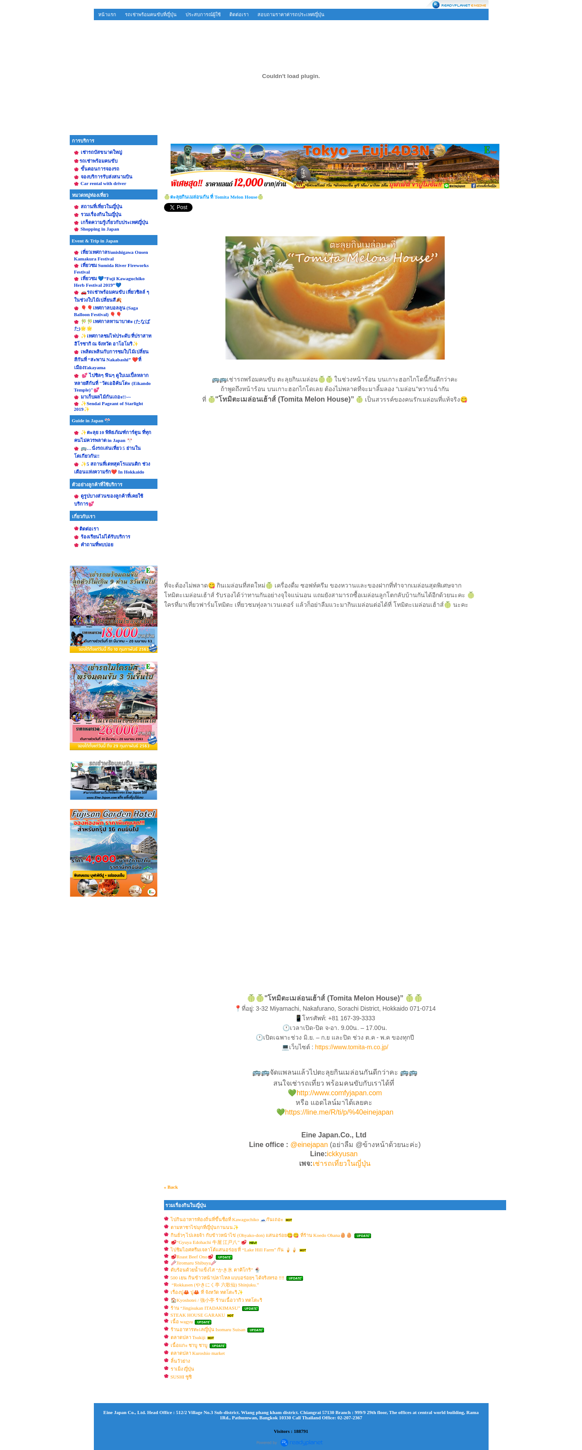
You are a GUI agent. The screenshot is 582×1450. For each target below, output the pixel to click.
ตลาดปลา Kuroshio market (198, 1353)
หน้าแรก (107, 14)
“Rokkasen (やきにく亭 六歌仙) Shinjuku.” (215, 1284)
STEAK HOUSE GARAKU (198, 1315)
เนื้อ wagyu (182, 1321)
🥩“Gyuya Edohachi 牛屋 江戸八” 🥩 (209, 1242)
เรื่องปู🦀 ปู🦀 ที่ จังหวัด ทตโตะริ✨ (207, 1292)
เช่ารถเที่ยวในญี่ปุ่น (342, 1163)
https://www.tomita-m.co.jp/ (351, 1047)
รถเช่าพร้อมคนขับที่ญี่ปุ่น (151, 14)
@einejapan (309, 1144)
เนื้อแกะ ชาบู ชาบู (189, 1345)
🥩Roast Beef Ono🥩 (192, 1256)
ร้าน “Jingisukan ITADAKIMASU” (206, 1308)
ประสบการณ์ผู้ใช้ (203, 14)
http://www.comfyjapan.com (339, 1093)
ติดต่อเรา (239, 14)
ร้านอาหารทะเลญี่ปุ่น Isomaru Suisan (209, 1329)
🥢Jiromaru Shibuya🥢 (194, 1262)
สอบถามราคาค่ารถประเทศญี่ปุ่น (291, 14)
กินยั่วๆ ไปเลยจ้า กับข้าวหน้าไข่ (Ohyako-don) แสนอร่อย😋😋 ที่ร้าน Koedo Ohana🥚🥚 (262, 1235)
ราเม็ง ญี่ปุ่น (183, 1369)
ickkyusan (343, 1154)
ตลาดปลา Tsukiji (188, 1337)
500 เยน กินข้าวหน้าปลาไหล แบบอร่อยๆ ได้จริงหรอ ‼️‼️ (228, 1277)
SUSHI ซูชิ (181, 1376)
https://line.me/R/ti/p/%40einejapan (339, 1112)
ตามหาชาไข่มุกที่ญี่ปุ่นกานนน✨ (205, 1227)
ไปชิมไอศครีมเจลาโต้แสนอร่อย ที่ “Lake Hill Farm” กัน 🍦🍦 (234, 1249)
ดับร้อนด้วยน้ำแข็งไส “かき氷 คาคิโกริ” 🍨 (216, 1269)
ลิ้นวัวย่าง (180, 1361)
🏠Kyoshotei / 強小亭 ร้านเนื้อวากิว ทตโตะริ (216, 1300)
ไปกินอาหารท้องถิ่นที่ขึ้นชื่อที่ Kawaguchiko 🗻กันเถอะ (227, 1219)
